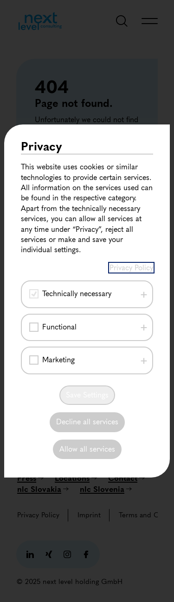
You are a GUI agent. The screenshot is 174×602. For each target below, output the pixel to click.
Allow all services (87, 449)
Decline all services (87, 421)
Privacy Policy (131, 267)
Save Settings (87, 395)
